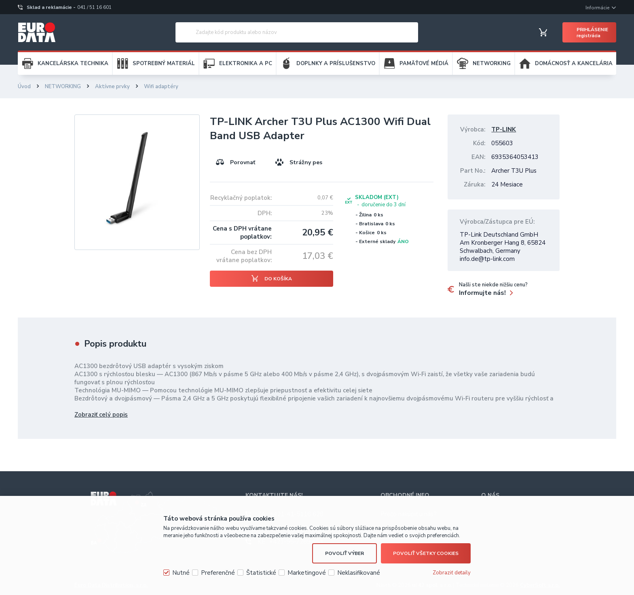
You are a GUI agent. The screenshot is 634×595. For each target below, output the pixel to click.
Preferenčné (218, 573)
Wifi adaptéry (161, 86)
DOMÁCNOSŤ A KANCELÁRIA (574, 63)
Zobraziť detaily (452, 572)
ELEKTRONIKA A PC (245, 63)
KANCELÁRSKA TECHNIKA (73, 63)
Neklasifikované (358, 573)
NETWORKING (492, 63)
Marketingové (306, 573)
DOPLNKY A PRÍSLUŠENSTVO (335, 63)
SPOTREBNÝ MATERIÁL (164, 63)
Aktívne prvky (112, 86)
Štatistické (261, 573)
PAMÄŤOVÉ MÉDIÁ (423, 63)
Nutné (181, 573)
